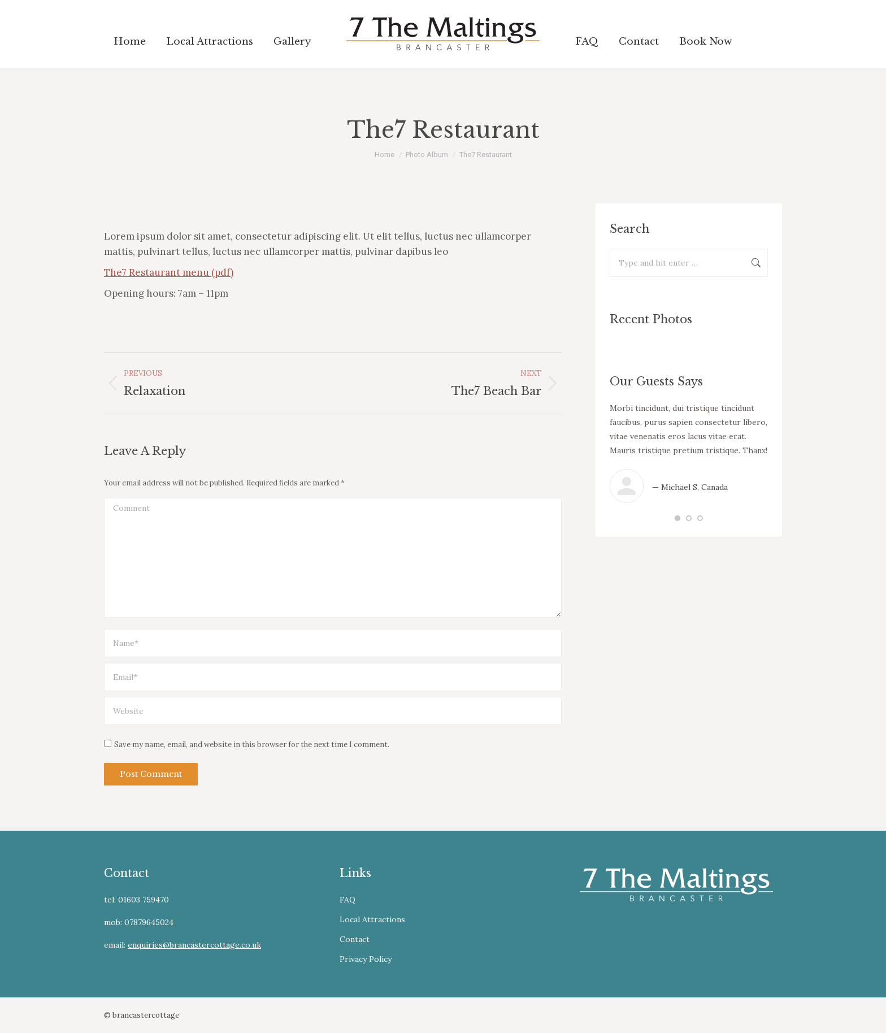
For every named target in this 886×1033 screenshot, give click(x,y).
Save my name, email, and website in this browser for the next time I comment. (251, 744)
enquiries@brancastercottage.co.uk (194, 945)
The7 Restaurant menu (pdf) (168, 272)
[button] (677, 518)
